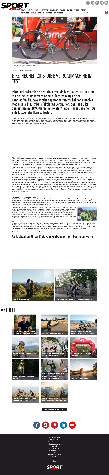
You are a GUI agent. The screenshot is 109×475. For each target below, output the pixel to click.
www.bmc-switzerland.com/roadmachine (66, 232)
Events (76, 10)
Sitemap (54, 461)
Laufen (30, 10)
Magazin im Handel (54, 439)
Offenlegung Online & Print (54, 450)
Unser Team (54, 456)
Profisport (54, 10)
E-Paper (84, 10)
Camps (62, 10)
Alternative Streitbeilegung (54, 454)
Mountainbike (25, 13)
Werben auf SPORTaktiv (54, 448)
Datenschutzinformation (54, 441)
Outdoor (44, 10)
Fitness (23, 10)
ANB (54, 452)
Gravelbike (41, 13)
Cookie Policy (54, 446)
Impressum (54, 458)
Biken (37, 10)
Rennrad (33, 13)
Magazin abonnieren (54, 437)
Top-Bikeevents (58, 13)
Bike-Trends (49, 13)
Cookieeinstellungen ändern (54, 444)
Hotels (69, 10)
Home (14, 71)
